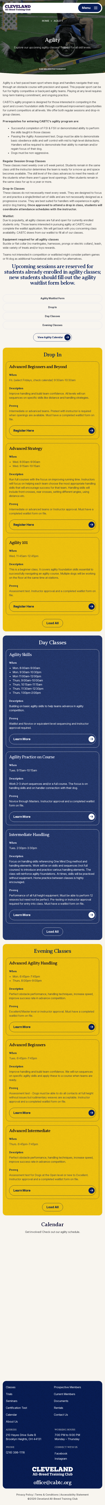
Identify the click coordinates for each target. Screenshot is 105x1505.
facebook (61, 1453)
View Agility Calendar (50, 337)
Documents (61, 1401)
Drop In (52, 307)
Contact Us (61, 1414)
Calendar (11, 1414)
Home (45, 21)
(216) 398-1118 (15, 1452)
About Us (12, 1421)
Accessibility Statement (74, 1494)
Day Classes (52, 316)
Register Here (23, 430)
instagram (61, 1458)
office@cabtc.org (52, 1482)
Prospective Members (67, 1387)
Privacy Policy (24, 1494)
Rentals (58, 1407)
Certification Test (16, 1407)
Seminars (11, 1401)
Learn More (21, 739)
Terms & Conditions (47, 1494)
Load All (52, 623)
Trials (9, 1394)
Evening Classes (52, 325)
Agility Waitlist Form (52, 298)
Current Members (64, 1394)
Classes (10, 1387)
